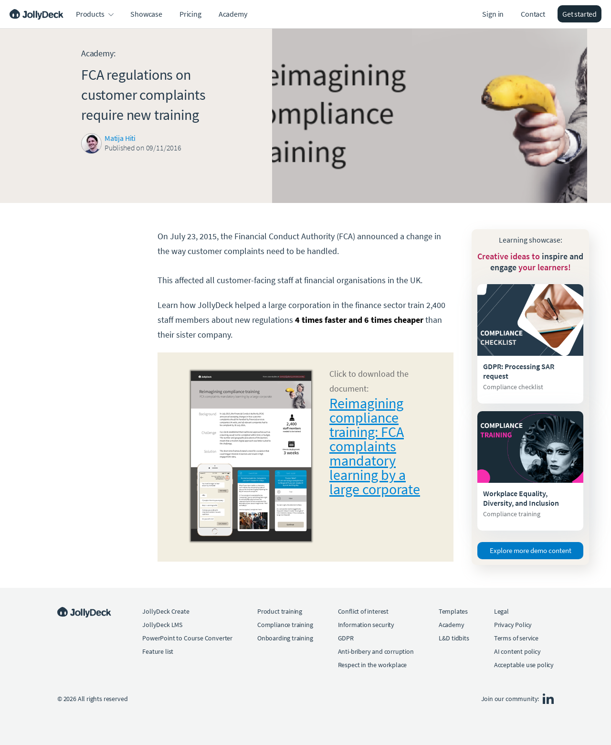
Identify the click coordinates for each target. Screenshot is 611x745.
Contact (533, 14)
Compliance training (285, 624)
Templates (453, 611)
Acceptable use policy (524, 664)
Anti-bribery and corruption (376, 651)
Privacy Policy (513, 624)
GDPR (346, 638)
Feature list (157, 651)
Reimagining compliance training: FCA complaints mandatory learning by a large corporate (374, 446)
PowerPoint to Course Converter (187, 638)
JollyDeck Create (165, 611)
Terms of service (516, 638)
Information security (366, 624)
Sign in (493, 14)
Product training (279, 611)
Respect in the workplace (372, 664)
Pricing (190, 14)
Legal (501, 611)
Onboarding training (285, 638)
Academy (233, 14)
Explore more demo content (530, 550)
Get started (579, 14)
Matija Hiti (120, 138)
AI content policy (517, 651)
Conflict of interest (363, 611)
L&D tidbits (454, 638)
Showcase (146, 14)
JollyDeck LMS (162, 624)
